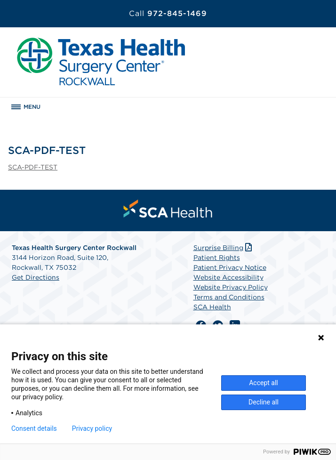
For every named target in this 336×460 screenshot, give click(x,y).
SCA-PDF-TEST (32, 167)
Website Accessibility (228, 277)
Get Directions (35, 277)
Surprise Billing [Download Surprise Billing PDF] (223, 247)
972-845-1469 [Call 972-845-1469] (168, 13)
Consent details (34, 428)
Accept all (263, 383)
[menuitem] (168, 208)
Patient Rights (216, 257)
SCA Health (212, 307)
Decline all (263, 402)
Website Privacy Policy (230, 287)
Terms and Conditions (228, 297)
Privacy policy (92, 428)
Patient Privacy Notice (229, 267)
